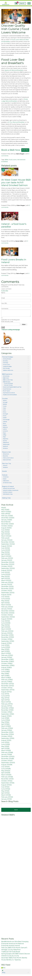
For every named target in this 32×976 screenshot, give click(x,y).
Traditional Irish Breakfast (10, 394)
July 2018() (5, 669)
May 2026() (5, 509)
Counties (5, 398)
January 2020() (7, 633)
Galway (5, 421)
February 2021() (7, 607)
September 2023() (8, 544)
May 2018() (5, 673)
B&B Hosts (6, 378)
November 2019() (7, 637)
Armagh (5, 402)
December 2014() (7, 756)
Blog (3, 972)
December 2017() (7, 683)
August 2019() (6, 643)
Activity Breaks (7, 358)
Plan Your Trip (6, 463)
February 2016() (7, 728)
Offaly (4, 435)
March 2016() (6, 726)
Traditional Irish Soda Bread (10, 951)
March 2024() (6, 536)
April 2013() (5, 793)
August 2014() (6, 764)
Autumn (5, 465)
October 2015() (6, 736)
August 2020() (6, 619)
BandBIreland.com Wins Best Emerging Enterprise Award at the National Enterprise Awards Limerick (14, 943)
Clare (4, 408)
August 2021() (6, 594)
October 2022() (6, 566)
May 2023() (5, 552)
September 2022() (8, 568)
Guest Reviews (7, 389)
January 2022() (6, 560)
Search (22, 3)
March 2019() (6, 653)
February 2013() (7, 797)
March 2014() (6, 775)
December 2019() (7, 635)
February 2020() (7, 631)
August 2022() (6, 570)
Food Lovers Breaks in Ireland (13, 261)
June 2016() (5, 720)
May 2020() (5, 625)
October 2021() (6, 590)
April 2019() (5, 651)
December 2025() (7, 518)
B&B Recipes (6, 381)
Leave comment (6, 289)
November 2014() (7, 758)
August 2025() (6, 528)
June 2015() (5, 744)
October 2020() (7, 615)
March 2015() (6, 750)
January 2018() (6, 681)
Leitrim (5, 429)
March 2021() (6, 605)
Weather (5, 467)
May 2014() (5, 771)
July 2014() (5, 766)
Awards (4, 471)
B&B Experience (7, 374)
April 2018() (5, 675)
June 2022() (5, 574)
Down (4, 415)
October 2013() (6, 781)
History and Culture (8, 457)
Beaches (5, 456)
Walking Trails (6, 498)
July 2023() (5, 548)
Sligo (4, 436)
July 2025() (5, 530)
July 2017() (5, 694)
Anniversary (6, 376)
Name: (3, 292)
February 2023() (7, 558)
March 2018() (6, 677)
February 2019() (7, 655)
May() (3, 507)
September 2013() (7, 783)
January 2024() (6, 540)
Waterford (6, 442)
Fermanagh (6, 419)
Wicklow (5, 448)
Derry (4, 412)
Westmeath (6, 444)
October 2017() (6, 688)
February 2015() (7, 752)
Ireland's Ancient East (9, 488)
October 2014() (7, 760)
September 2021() (7, 592)
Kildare (5, 425)
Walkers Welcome (8, 370)
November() (5, 522)
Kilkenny (5, 427)
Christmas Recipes (8, 383)
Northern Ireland (7, 492)
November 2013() (7, 779)
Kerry (4, 423)
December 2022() (7, 562)
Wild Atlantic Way (8, 494)
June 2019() (5, 647)
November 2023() (7, 542)
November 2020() (7, 613)
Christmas (5, 477)
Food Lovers (12, 159)
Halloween (6, 480)
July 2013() (5, 787)
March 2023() (6, 556)
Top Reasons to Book (9, 392)
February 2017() (7, 704)
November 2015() (7, 734)
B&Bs (6, 159)
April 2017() (5, 700)
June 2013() (5, 789)
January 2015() (6, 754)
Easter (4, 478)
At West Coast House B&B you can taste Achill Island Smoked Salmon (16, 182)
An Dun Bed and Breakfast (16, 122)
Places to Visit (6, 452)
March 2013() (6, 795)
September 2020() (8, 617)
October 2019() (6, 639)
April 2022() (5, 578)
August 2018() (6, 667)
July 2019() (5, 645)
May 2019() (5, 649)
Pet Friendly (6, 368)
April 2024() (5, 534)
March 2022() (6, 580)
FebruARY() (5, 513)
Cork (4, 410)
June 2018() (5, 671)
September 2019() (7, 641)
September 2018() (8, 665)
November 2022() (7, 564)
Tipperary (5, 438)
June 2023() (5, 550)
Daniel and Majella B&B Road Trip (12, 387)
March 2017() (6, 702)
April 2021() (5, 603)
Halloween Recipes (8, 385)
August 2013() (6, 785)
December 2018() (7, 659)
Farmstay (5, 362)
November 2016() (7, 710)
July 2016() (5, 718)
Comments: (4, 308)
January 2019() (6, 657)
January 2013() (6, 799)
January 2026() (6, 520)
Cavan (4, 406)
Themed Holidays (7, 357)
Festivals (4, 475)
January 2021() (6, 609)
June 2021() (5, 598)
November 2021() (7, 588)
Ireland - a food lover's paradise (13, 225)
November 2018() (7, 661)
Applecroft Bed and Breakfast (14, 70)
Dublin (5, 417)
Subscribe (4, 291)
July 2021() (5, 596)
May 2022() (5, 576)
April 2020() (5, 627)
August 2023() (6, 546)
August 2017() (6, 692)
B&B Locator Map (8, 379)
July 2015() (5, 742)
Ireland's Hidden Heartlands (10, 490)
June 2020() (5, 623)
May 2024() (5, 532)
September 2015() (7, 738)
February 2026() (7, 516)
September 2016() (7, 714)
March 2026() (6, 511)
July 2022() (5, 572)
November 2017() (7, 686)
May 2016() (5, 722)
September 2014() (8, 762)
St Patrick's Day (7, 482)
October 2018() (6, 663)
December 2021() (7, 586)
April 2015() (5, 748)
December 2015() (7, 732)
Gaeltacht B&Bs (7, 366)
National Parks (7, 459)
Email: (3, 298)
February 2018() (7, 679)
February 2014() (7, 777)
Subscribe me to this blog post (10, 320)
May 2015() (5, 746)
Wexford (5, 446)
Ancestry (5, 360)
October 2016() (6, 712)
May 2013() (5, 791)
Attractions (6, 454)
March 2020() (6, 629)
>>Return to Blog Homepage (10, 329)
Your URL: (4, 303)
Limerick (5, 431)
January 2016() (6, 730)
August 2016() (6, 716)
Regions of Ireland (8, 486)
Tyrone (5, 440)
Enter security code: (7, 321)
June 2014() (6, 768)
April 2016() (5, 724)
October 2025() (7, 526)
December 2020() (7, 611)
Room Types (6, 390)
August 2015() (6, 740)
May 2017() (5, 698)
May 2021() (5, 601)
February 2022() (7, 582)
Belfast (5, 404)
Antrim (5, 400)
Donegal (5, 413)
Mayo (4, 433)
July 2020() (5, 621)
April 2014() (5, 773)
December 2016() (7, 708)
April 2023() (5, 554)
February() (5, 538)
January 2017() (6, 706)
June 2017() (5, 696)
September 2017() (7, 690)
